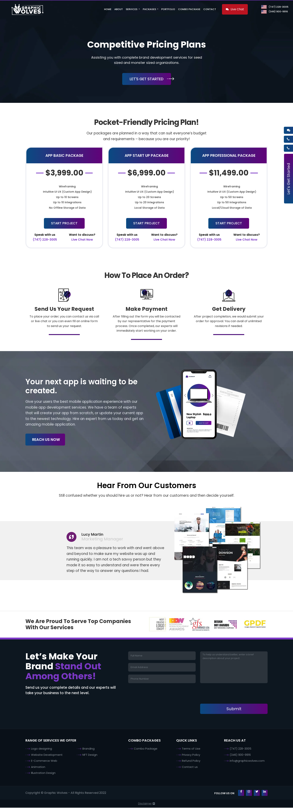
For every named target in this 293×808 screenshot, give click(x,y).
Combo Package (189, 9)
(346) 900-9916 (274, 11)
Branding (88, 749)
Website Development (47, 755)
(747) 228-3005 (274, 7)
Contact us (190, 767)
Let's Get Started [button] (147, 79)
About (118, 9)
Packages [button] (150, 9)
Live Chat (235, 9)
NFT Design (89, 755)
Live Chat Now (82, 237)
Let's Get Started (288, 178)
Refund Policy (191, 761)
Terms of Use (191, 749)
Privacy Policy (191, 755)
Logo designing (41, 749)
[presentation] (228, 693)
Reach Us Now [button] (47, 440)
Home (107, 9)
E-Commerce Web (44, 761)
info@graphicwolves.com (247, 761)
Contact (209, 9)
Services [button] (132, 9)
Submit (233, 709)
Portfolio (168, 9)
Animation (38, 767)
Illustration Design (43, 773)
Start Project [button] (64, 223)
